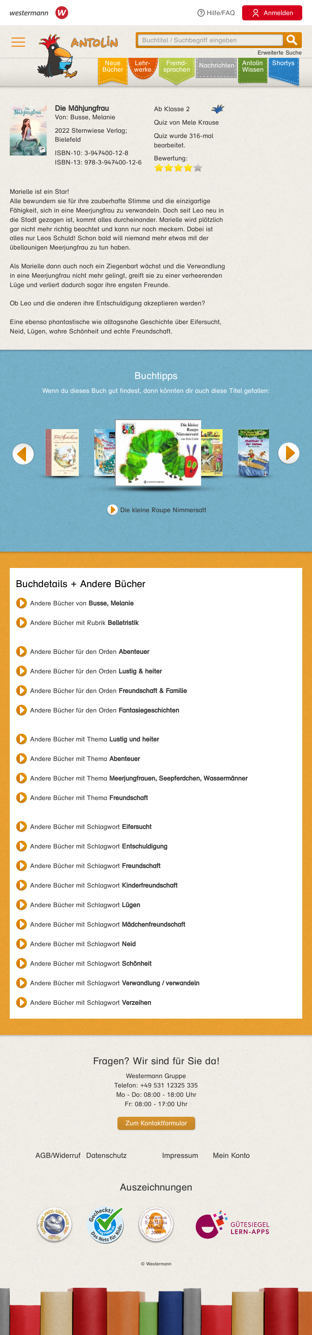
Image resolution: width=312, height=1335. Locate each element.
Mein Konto (231, 1155)
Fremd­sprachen (176, 66)
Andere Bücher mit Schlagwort (91, 827)
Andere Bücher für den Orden (89, 651)
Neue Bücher (112, 66)
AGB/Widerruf (57, 1155)
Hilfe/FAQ (216, 13)
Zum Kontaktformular (156, 1123)
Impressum (180, 1155)
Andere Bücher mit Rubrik (84, 623)
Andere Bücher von (82, 603)
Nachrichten (216, 65)
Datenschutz (106, 1155)
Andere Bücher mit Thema (94, 739)
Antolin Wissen (253, 66)
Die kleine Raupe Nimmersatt (163, 510)
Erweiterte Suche (280, 52)
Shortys (283, 63)
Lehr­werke (143, 66)
